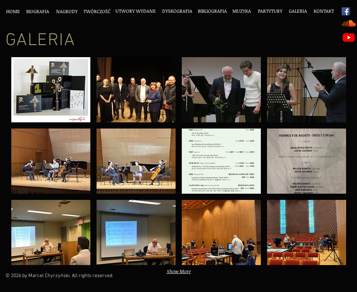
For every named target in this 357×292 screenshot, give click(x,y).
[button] (51, 90)
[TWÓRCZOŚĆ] (96, 11)
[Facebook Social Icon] (346, 11)
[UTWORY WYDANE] (135, 11)
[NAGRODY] (67, 11)
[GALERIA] (298, 11)
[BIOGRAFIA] (38, 11)
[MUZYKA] (241, 11)
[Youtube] (349, 37)
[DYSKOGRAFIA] (177, 11)
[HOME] (13, 11)
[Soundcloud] (349, 23)
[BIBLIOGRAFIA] (212, 11)
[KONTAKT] (323, 11)
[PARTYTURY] (270, 11)
